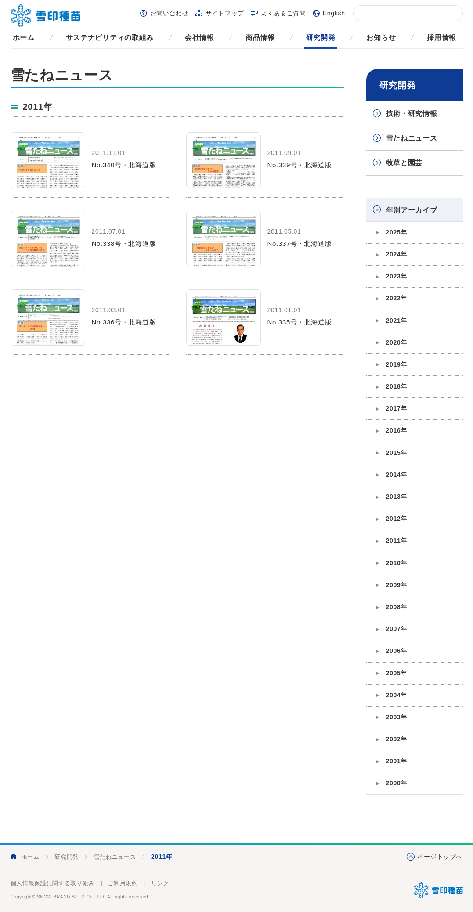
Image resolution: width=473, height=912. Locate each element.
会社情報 (199, 37)
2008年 (397, 606)
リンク (160, 883)
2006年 (397, 650)
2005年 (397, 673)
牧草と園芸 (404, 162)
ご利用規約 (123, 883)
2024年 (397, 254)
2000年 (397, 782)
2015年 (397, 452)
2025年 (397, 232)
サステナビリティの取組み (110, 37)
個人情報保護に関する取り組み (53, 883)
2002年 (397, 739)
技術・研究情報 (411, 113)
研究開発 (321, 37)
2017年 (397, 408)
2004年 (397, 695)
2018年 (397, 386)
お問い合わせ (169, 13)
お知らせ (381, 37)
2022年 (397, 298)
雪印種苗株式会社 (438, 890)
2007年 (397, 628)
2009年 (397, 584)
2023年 (397, 276)
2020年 (397, 342)
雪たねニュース (411, 138)
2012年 (397, 518)
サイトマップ (225, 13)
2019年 (397, 364)
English (334, 13)
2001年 (397, 760)
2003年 (397, 717)
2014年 (397, 474)
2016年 (397, 430)
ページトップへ (440, 856)
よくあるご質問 (283, 13)
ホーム (24, 37)
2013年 (397, 496)
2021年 (397, 320)
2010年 (397, 562)
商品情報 (260, 37)
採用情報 (441, 37)
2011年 (397, 540)
